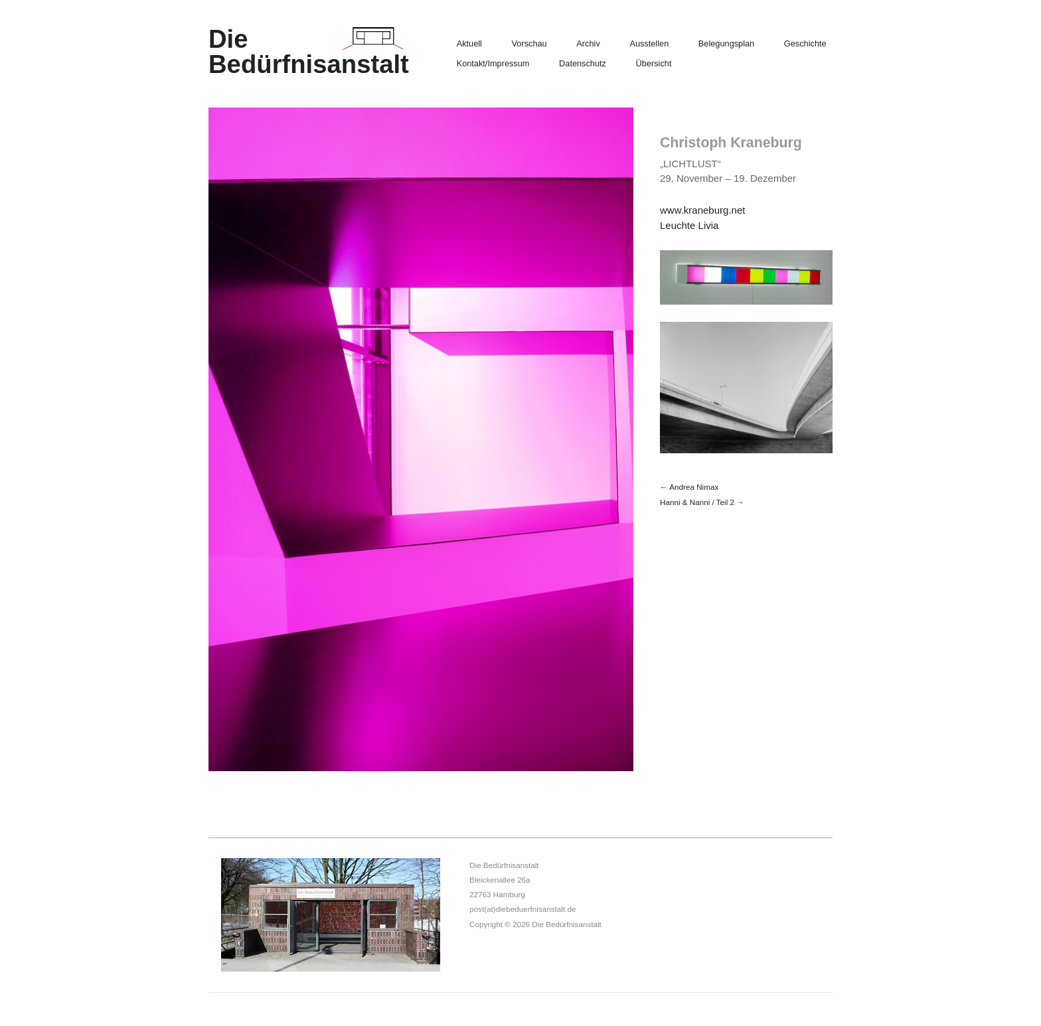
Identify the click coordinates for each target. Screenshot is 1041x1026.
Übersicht (654, 64)
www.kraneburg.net (702, 210)
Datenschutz (582, 64)
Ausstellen (649, 44)
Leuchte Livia (689, 225)
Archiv (588, 44)
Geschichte (805, 44)
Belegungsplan (726, 44)
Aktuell (469, 44)
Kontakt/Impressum (493, 64)
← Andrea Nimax (689, 486)
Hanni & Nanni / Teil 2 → (702, 502)
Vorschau (529, 44)
